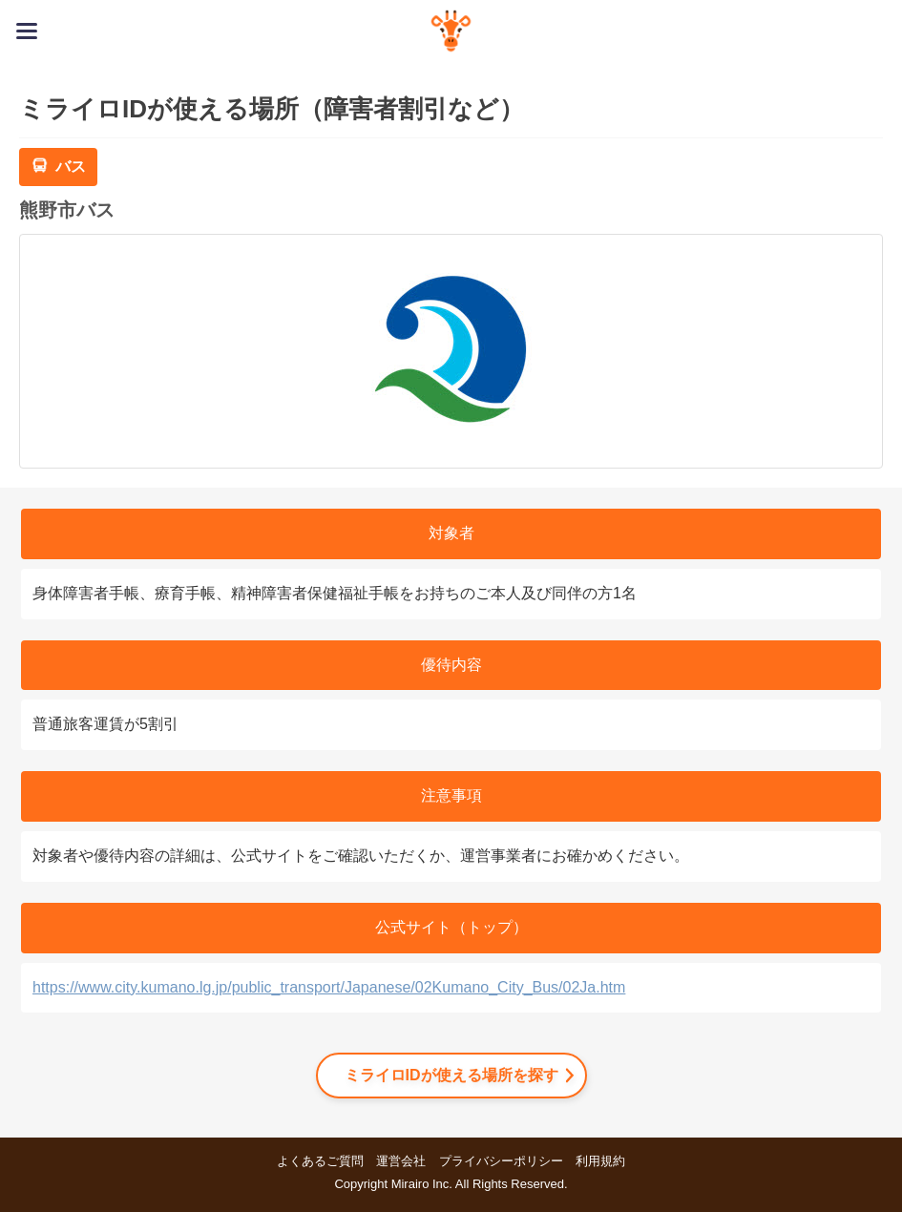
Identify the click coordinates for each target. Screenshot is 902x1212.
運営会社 (401, 1161)
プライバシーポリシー (501, 1161)
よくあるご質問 (320, 1161)
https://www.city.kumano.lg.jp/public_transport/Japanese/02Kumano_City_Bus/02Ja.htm (328, 987)
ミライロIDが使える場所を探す (451, 1075)
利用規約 (600, 1161)
